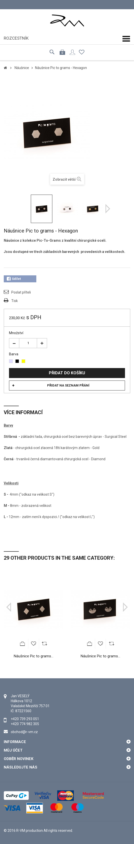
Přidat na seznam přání (68, 385)
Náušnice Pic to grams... (33, 656)
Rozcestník (16, 38)
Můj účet (13, 750)
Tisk (14, 301)
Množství (16, 333)
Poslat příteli (21, 292)
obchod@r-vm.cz (24, 732)
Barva (14, 354)
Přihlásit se (72, 52)
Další (107, 208)
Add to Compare (44, 644)
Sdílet (14, 278)
